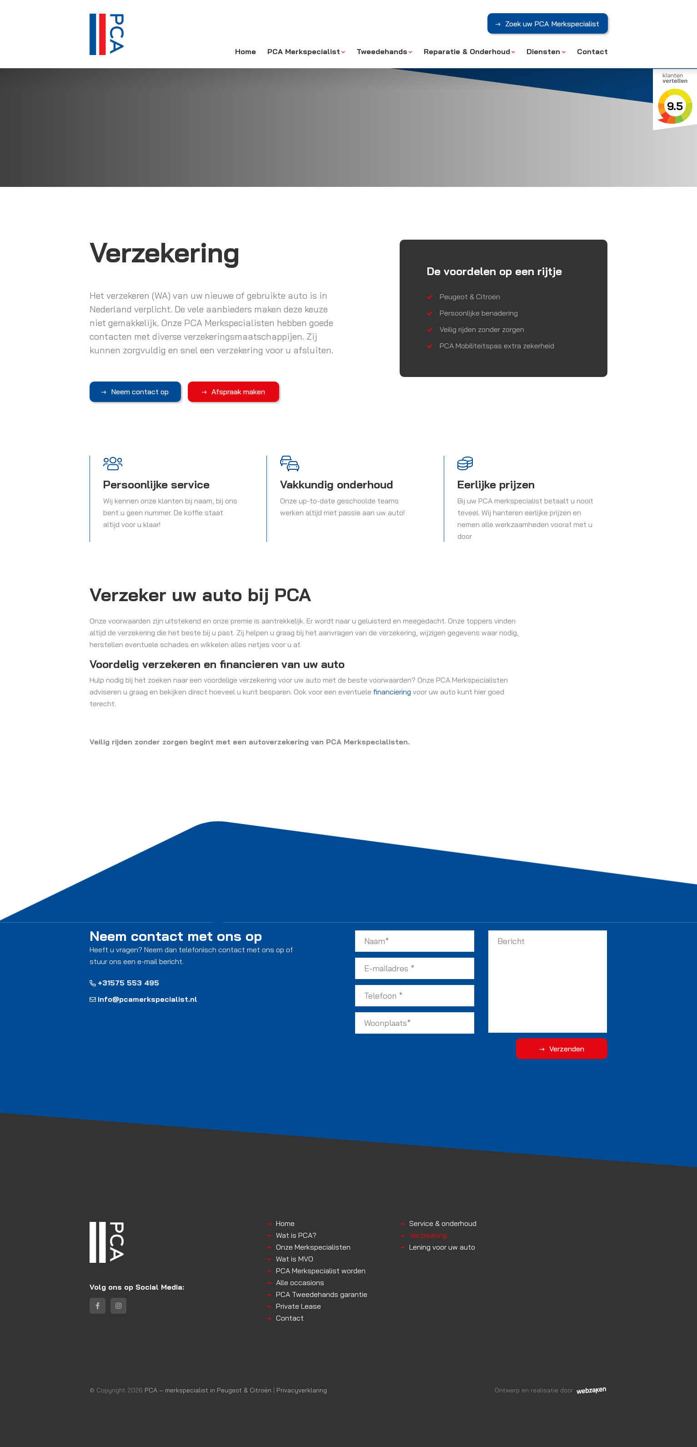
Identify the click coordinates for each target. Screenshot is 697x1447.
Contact (592, 51)
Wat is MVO (294, 1258)
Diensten (543, 51)
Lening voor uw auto (442, 1246)
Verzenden (571, 1048)
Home (245, 51)
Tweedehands (381, 51)
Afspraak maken (226, 391)
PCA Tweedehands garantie (321, 1293)
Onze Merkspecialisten (313, 1246)
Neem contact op (136, 391)
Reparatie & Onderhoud (467, 51)
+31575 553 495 (124, 982)
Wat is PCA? (296, 1234)
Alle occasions (300, 1281)
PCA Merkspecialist (303, 51)
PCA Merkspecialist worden (321, 1270)
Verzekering (428, 1234)
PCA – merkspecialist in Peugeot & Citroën (208, 1389)
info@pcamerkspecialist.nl (143, 999)
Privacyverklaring (301, 1389)
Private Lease (298, 1305)
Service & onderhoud (442, 1222)
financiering (392, 691)
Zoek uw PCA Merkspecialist (552, 24)
